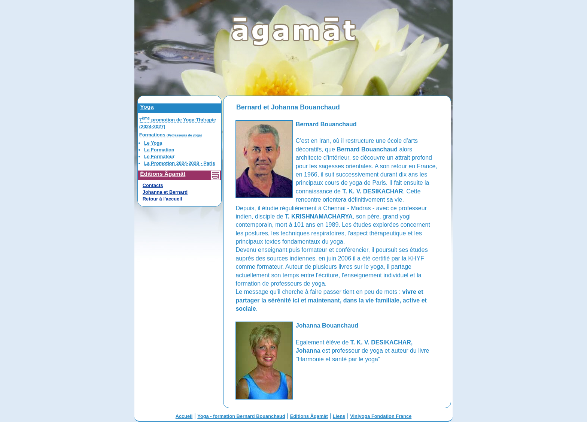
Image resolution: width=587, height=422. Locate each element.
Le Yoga (153, 143)
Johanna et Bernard (165, 192)
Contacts (153, 185)
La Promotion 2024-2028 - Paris (179, 163)
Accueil (184, 416)
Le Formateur (159, 156)
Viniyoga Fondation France (380, 416)
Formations (170, 135)
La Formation (159, 150)
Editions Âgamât (309, 416)
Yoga (146, 106)
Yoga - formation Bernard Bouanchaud (241, 416)
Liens (339, 416)
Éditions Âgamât (162, 174)
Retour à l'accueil (162, 199)
